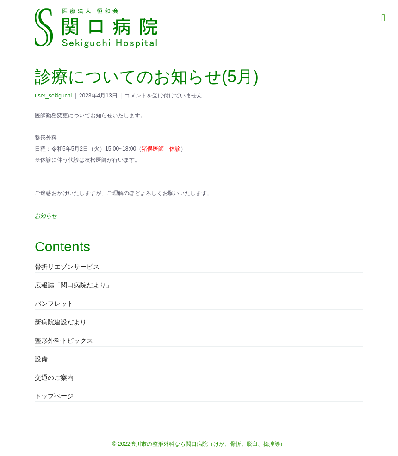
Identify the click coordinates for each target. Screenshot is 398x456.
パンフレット (54, 303)
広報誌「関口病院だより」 (73, 285)
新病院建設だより (61, 322)
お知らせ (46, 216)
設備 (41, 359)
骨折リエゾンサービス (67, 266)
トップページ (54, 396)
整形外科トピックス (64, 340)
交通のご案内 (54, 377)
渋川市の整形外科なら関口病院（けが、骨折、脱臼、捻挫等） (208, 444)
